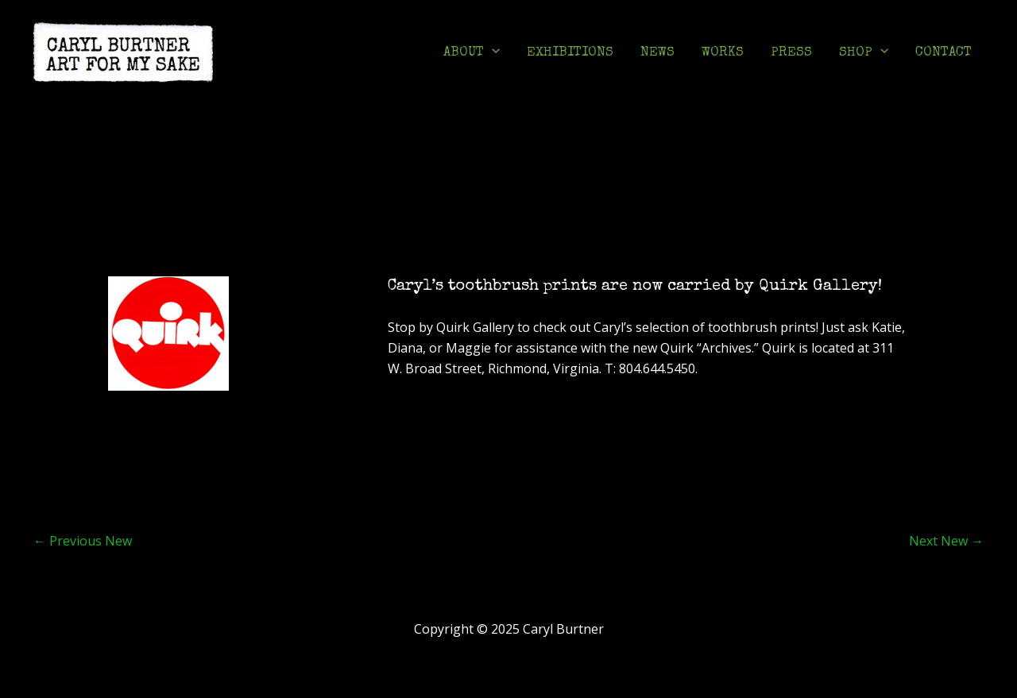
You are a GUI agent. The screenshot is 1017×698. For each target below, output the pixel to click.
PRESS (791, 53)
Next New (946, 540)
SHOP (863, 53)
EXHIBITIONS (570, 53)
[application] (492, 53)
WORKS (723, 53)
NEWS (657, 53)
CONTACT (943, 53)
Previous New (82, 540)
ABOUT (471, 53)
